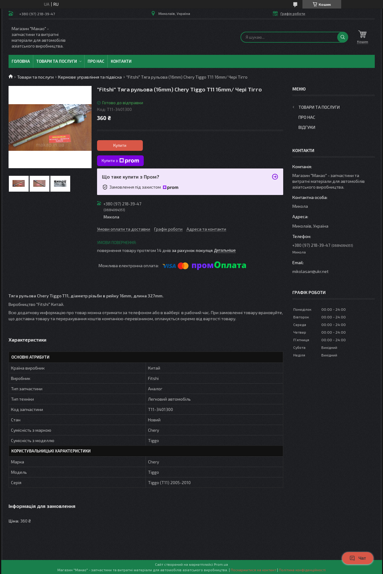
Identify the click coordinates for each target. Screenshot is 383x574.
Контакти (121, 61)
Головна (21, 61)
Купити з (120, 161)
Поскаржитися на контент (253, 570)
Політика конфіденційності (302, 570)
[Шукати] (342, 37)
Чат (357, 558)
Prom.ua (221, 564)
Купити (119, 145)
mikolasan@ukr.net (310, 271)
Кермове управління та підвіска (90, 77)
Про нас (96, 61)
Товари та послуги (56, 61)
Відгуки (306, 127)
